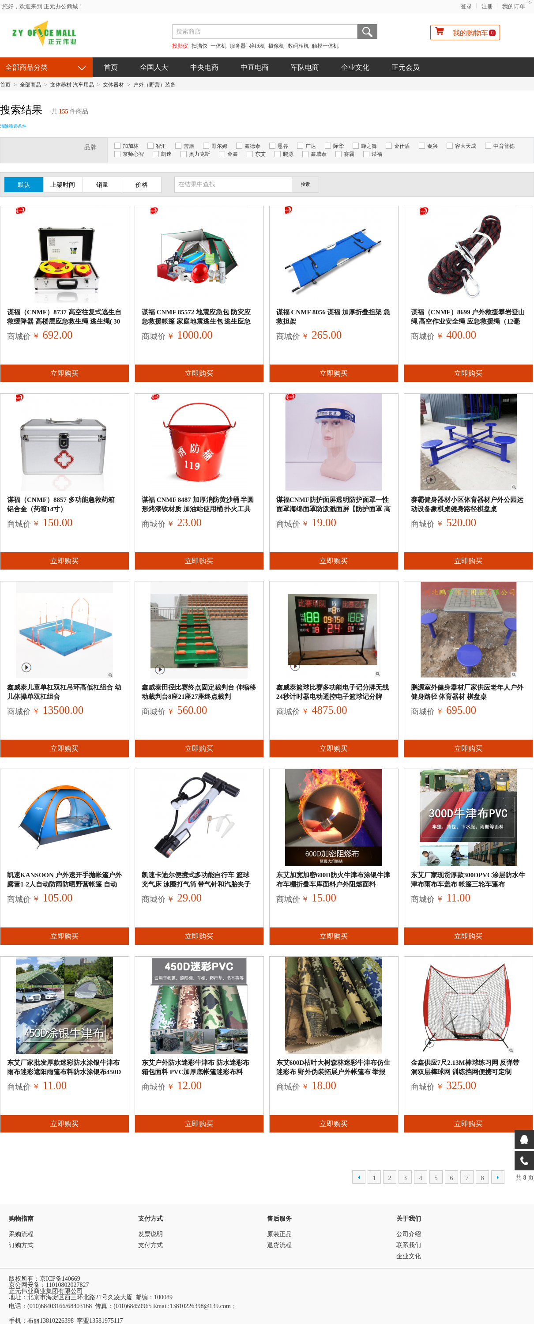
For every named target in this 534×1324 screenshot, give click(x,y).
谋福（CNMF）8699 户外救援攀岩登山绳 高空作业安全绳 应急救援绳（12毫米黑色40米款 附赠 (468, 321)
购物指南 (21, 1218)
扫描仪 (199, 46)
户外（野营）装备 (154, 85)
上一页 (358, 1177)
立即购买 (64, 373)
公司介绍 (408, 1234)
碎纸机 (257, 46)
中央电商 (204, 67)
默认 (24, 184)
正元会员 (405, 67)
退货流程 (279, 1245)
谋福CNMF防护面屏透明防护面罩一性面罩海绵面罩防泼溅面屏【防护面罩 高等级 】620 (333, 509)
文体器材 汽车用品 (72, 85)
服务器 (238, 46)
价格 (141, 184)
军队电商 (305, 67)
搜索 (367, 31)
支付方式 (150, 1218)
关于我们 (408, 1218)
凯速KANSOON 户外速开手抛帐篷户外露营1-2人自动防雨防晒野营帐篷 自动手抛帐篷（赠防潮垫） (64, 884)
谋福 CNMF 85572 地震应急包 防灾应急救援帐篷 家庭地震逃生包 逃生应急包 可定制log (196, 321)
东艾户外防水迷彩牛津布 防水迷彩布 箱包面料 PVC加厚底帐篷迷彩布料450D (195, 1072)
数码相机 (298, 46)
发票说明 (150, 1234)
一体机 (219, 46)
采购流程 (21, 1234)
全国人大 (154, 67)
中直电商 (255, 67)
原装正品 (279, 1234)
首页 (111, 67)
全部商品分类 (26, 67)
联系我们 (408, 1245)
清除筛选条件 (13, 126)
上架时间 (62, 184)
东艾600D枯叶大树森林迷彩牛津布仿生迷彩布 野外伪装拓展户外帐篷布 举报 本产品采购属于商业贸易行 (333, 1072)
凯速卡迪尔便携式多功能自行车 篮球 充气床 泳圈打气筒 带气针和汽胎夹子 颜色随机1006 (196, 884)
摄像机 (276, 46)
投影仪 (180, 46)
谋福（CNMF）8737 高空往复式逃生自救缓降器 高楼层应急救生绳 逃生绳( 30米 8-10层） (64, 321)
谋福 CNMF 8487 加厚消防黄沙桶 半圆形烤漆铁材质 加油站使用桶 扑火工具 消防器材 (198, 509)
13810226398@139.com (200, 1306)
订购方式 (21, 1245)
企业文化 (355, 67)
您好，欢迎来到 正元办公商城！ (43, 6)
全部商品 (30, 85)
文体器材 (113, 85)
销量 (102, 184)
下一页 (497, 1177)
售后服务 (279, 1218)
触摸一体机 (325, 46)
